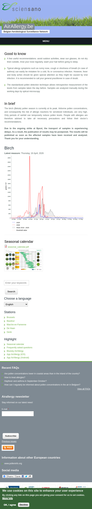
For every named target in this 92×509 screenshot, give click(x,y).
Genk (9, 332)
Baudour (10, 321)
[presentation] (28, 425)
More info (7, 498)
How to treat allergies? (14, 377)
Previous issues (9, 441)
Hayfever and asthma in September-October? (25, 381)
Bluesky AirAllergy (15, 351)
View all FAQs (83, 389)
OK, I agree (10, 505)
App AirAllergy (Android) (18, 357)
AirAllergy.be (18, 26)
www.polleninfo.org (13, 463)
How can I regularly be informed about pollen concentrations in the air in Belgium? (42, 385)
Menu (46, 41)
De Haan (11, 328)
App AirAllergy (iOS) (16, 354)
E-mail (5, 409)
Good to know (15, 54)
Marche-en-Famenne (16, 324)
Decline (24, 505)
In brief (9, 103)
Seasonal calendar (18, 241)
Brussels (11, 317)
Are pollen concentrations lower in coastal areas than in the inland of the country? (42, 373)
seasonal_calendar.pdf (18, 247)
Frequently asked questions (19, 347)
